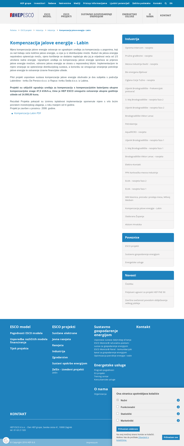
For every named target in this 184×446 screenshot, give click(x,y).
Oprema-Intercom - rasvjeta (139, 47)
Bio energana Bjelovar (136, 72)
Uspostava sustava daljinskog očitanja (112, 339)
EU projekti (99, 373)
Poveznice (132, 237)
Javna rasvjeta (61, 339)
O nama (150, 15)
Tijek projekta (19, 348)
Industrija (39, 30)
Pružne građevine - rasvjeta (139, 55)
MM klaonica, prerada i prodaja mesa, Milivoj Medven (147, 198)
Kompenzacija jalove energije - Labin (75, 30)
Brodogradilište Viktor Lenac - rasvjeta (144, 156)
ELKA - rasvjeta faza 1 (135, 188)
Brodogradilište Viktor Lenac (139, 115)
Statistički (126, 414)
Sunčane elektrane (64, 333)
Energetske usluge (129, 15)
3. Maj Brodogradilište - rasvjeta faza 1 (144, 148)
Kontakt (157, 3)
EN (171, 3)
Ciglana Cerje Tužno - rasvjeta (140, 80)
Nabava (52, 3)
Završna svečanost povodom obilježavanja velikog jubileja (146, 302)
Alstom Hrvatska (133, 224)
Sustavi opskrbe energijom (69, 363)
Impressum (91, 442)
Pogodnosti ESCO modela (26, 333)
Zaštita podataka (141, 3)
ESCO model (47, 15)
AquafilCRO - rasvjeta (135, 131)
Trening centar (101, 376)
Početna (13, 30)
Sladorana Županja (134, 216)
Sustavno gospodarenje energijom (96, 15)
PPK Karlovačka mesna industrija (141, 172)
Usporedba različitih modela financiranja (28, 341)
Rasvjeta (58, 345)
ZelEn (55, 372)
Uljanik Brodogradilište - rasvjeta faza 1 (144, 140)
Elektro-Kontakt (133, 164)
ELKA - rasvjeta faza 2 (135, 180)
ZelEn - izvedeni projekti (68, 369)
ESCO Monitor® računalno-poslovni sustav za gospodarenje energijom (111, 344)
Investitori (39, 3)
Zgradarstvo (60, 357)
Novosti (130, 275)
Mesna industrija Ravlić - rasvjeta (141, 64)
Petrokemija (131, 123)
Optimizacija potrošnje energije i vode (113, 355)
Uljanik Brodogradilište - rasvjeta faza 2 (144, 107)
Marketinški (127, 421)
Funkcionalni (128, 407)
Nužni (124, 400)
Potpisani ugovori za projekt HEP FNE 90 (145, 292)
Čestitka (129, 283)
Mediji (77, 3)
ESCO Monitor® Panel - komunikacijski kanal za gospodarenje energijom (113, 351)
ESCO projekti (66, 15)
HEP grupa (25, 3)
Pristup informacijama (95, 3)
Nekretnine (65, 3)
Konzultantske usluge (104, 379)
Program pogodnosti (104, 370)
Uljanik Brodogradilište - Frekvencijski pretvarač (144, 90)
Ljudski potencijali (119, 3)
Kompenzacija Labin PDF (27, 113)
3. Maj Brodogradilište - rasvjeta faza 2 (144, 99)
